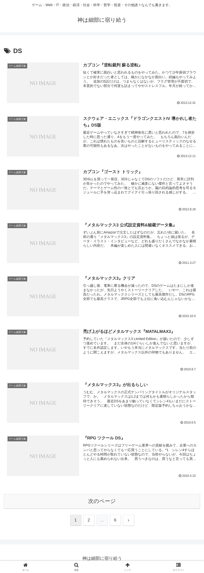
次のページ (102, 501)
